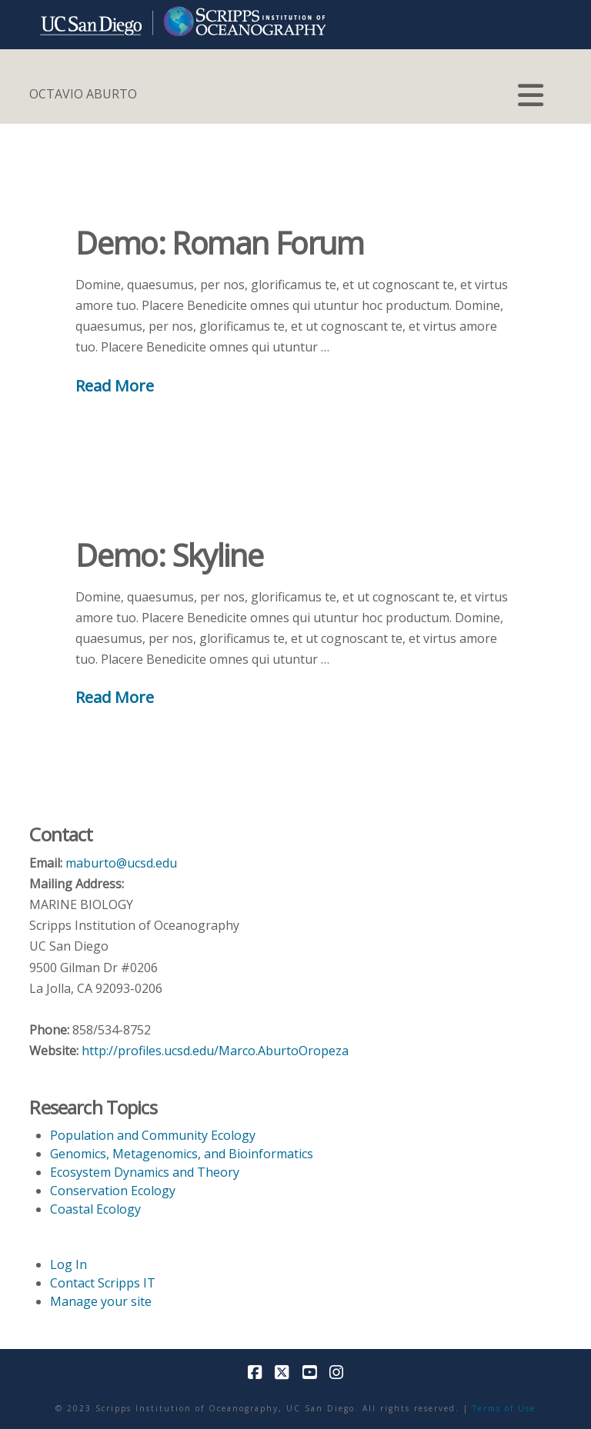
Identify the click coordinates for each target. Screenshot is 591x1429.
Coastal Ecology (95, 1209)
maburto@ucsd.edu (121, 862)
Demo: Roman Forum (219, 243)
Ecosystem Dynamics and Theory (144, 1172)
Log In (68, 1264)
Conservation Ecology (112, 1190)
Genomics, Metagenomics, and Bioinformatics (181, 1153)
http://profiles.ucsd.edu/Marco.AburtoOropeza (215, 1050)
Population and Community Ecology (152, 1135)
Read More (114, 385)
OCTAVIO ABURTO (83, 94)
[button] (530, 95)
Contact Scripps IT (102, 1282)
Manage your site (101, 1301)
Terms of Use (504, 1408)
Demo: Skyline (168, 555)
